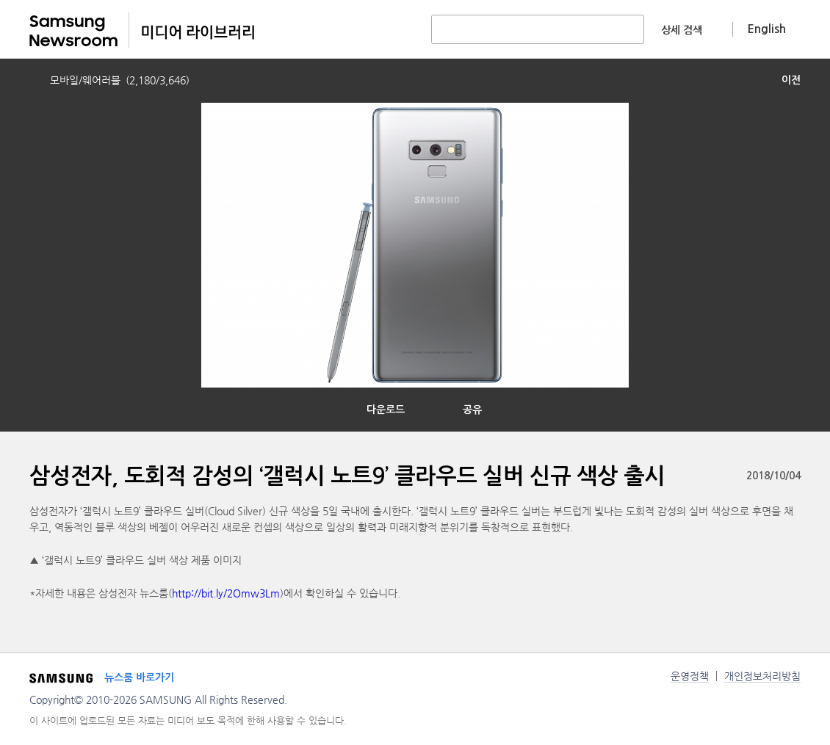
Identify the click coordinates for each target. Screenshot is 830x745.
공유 (472, 409)
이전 (791, 80)
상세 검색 (681, 30)
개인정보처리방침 (762, 676)
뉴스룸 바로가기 (139, 677)
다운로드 (386, 409)
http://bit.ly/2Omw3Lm (226, 593)
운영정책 (690, 676)
